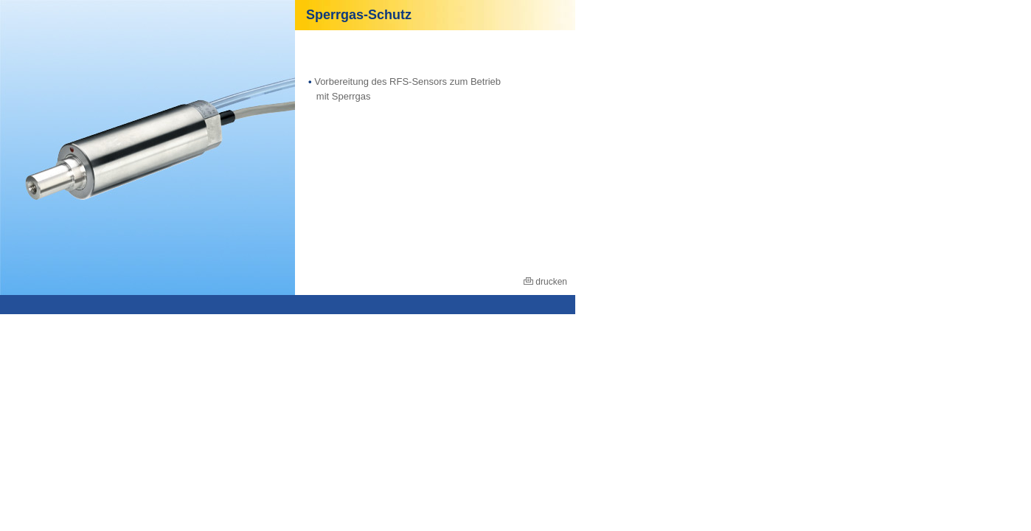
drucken (545, 282)
